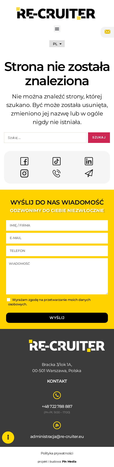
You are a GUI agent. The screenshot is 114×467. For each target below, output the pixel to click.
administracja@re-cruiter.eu (57, 436)
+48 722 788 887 (57, 406)
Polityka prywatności (57, 453)
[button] (57, 28)
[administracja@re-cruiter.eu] (57, 425)
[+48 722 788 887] (57, 395)
